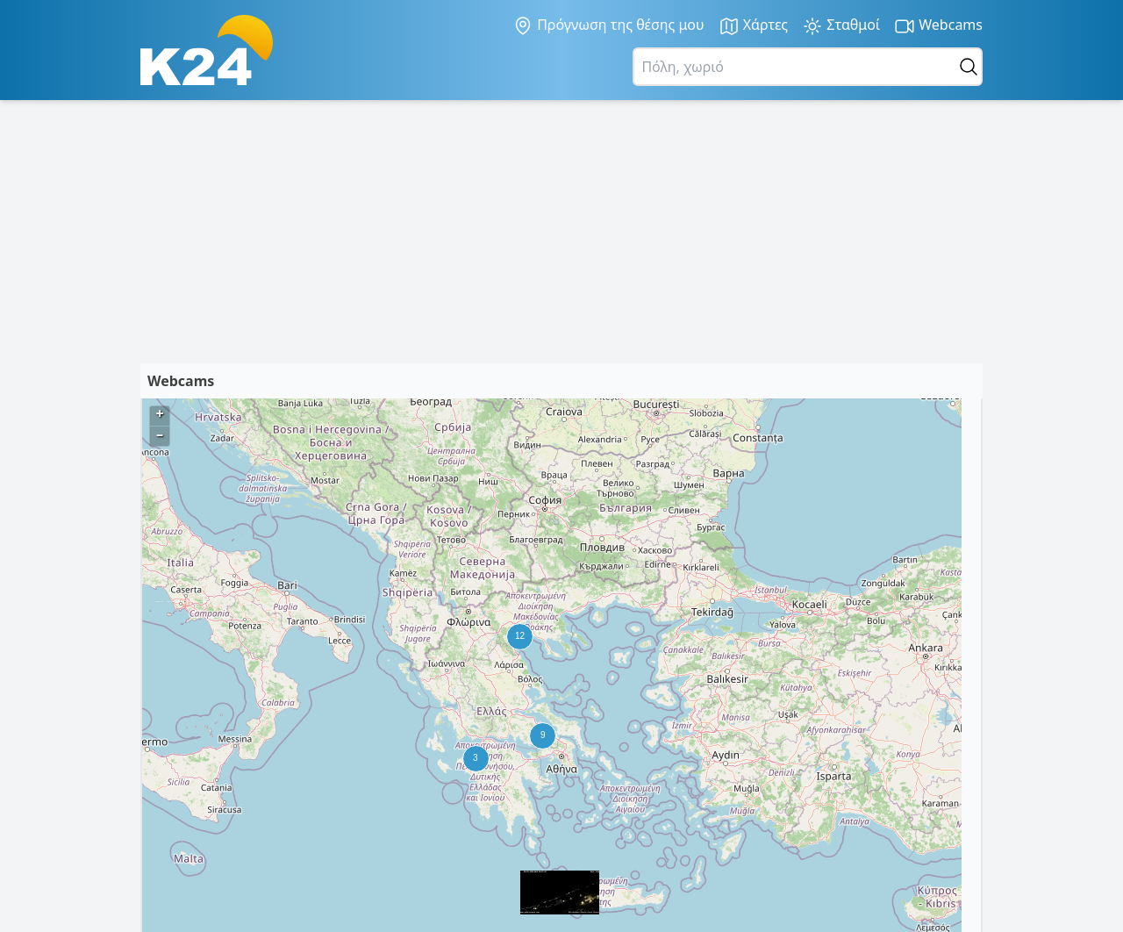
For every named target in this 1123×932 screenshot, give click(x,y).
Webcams (938, 26)
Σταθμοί (841, 26)
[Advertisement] (561, 232)
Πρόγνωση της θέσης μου (608, 25)
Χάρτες (754, 26)
